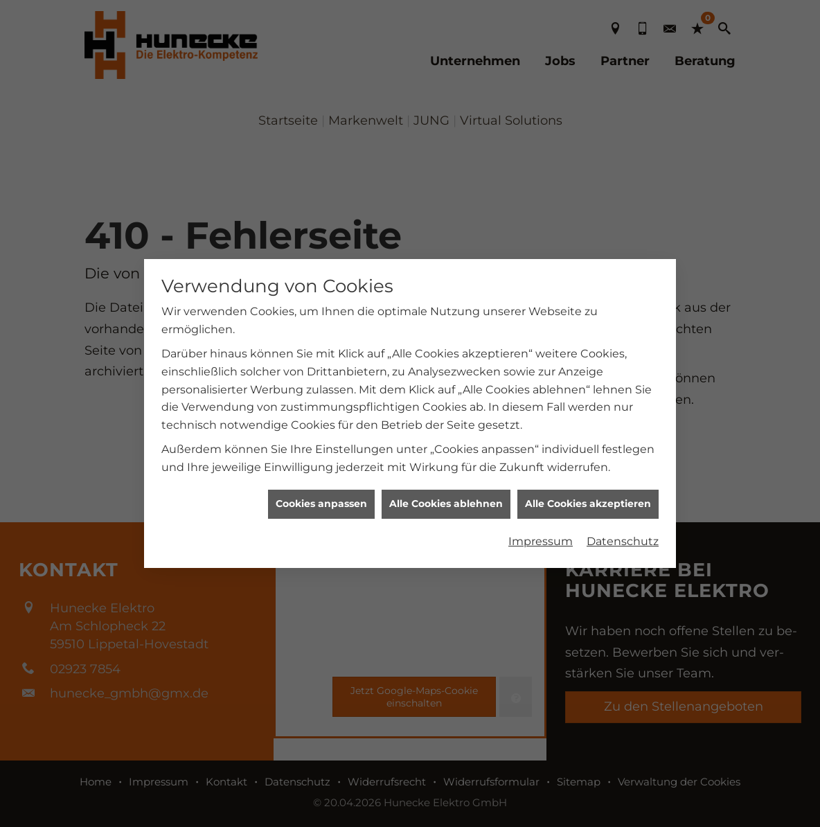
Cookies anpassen (321, 499)
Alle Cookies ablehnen (446, 499)
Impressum (540, 537)
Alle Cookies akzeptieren (588, 499)
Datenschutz (623, 537)
